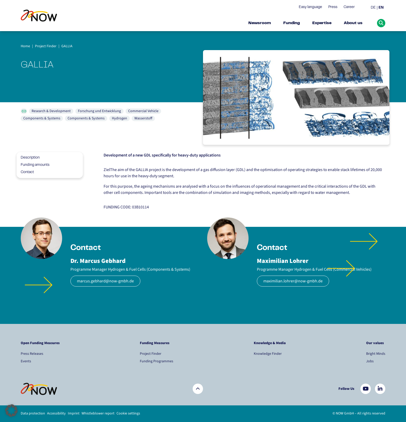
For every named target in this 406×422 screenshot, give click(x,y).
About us (353, 23)
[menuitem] (374, 8)
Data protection (33, 413)
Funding (291, 23)
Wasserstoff (143, 118)
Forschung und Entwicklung (99, 111)
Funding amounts (33, 165)
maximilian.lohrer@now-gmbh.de (293, 281)
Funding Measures (154, 343)
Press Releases (32, 353)
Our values (375, 343)
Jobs (370, 361)
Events (26, 361)
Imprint (73, 413)
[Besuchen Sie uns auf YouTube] (365, 389)
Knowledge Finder (268, 353)
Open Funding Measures (40, 343)
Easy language (310, 7)
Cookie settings (128, 413)
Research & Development (51, 111)
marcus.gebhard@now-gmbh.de (105, 281)
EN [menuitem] (381, 7)
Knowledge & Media (270, 343)
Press (332, 7)
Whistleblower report (98, 413)
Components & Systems (41, 118)
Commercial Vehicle (143, 111)
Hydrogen (119, 118)
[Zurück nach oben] (198, 389)
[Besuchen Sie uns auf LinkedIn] (380, 389)
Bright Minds (375, 353)
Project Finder (150, 353)
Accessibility (56, 413)
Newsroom (259, 23)
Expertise (321, 23)
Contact (25, 172)
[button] (11, 410)
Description (28, 158)
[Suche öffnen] (381, 23)
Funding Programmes (156, 361)
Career (349, 7)
